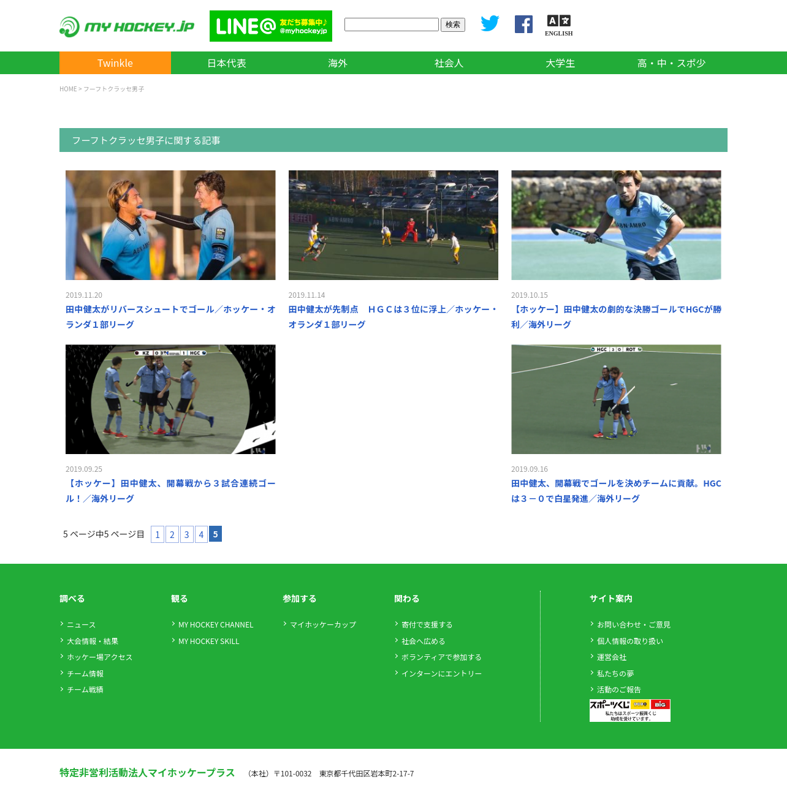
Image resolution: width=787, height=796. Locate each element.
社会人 (449, 62)
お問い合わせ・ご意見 (634, 624)
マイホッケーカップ (323, 624)
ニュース (81, 624)
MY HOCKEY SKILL (208, 640)
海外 (338, 62)
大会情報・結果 (92, 640)
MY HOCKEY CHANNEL (216, 624)
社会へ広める (423, 640)
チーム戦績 (85, 689)
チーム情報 (85, 673)
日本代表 (226, 62)
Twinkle (115, 62)
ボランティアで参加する (441, 656)
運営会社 (611, 656)
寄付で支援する (427, 624)
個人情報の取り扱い (630, 640)
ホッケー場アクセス (99, 656)
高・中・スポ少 (671, 62)
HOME (68, 88)
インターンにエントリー (441, 673)
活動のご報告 (619, 689)
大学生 (560, 62)
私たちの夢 (615, 673)
